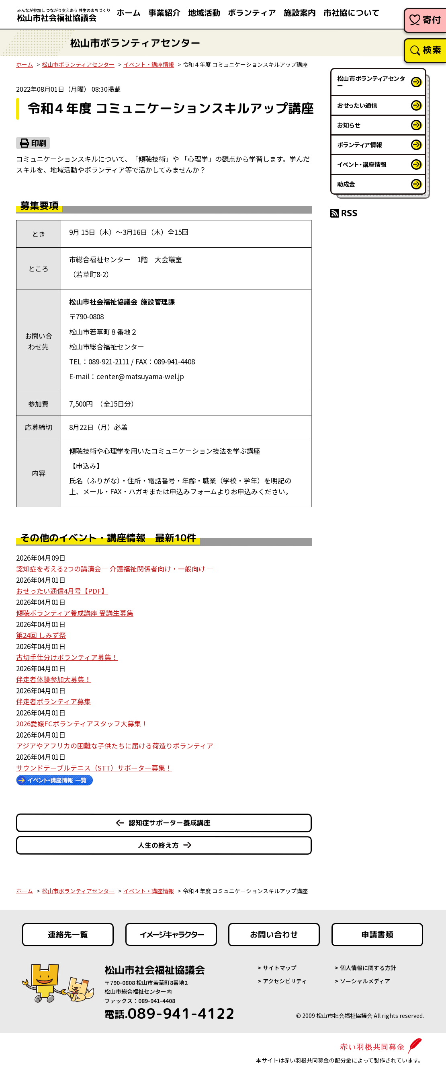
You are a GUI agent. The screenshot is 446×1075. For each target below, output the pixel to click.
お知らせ (348, 125)
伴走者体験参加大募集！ (53, 678)
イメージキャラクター (171, 932)
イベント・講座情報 (148, 64)
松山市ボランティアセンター (78, 64)
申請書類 (377, 932)
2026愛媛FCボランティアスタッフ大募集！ (82, 722)
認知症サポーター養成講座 (170, 819)
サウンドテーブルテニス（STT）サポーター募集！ (94, 766)
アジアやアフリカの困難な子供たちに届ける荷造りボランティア (114, 743)
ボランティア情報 (359, 144)
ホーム (24, 64)
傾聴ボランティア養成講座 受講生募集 (74, 612)
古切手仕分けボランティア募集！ (67, 656)
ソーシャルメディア (365, 978)
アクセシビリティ (285, 978)
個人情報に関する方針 (368, 966)
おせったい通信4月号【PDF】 (62, 591)
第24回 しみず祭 (41, 634)
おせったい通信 (357, 105)
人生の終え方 (158, 842)
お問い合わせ (274, 932)
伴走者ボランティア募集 (53, 700)
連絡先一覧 (68, 932)
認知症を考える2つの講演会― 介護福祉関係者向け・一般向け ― (115, 568)
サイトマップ (280, 966)
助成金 (346, 184)
